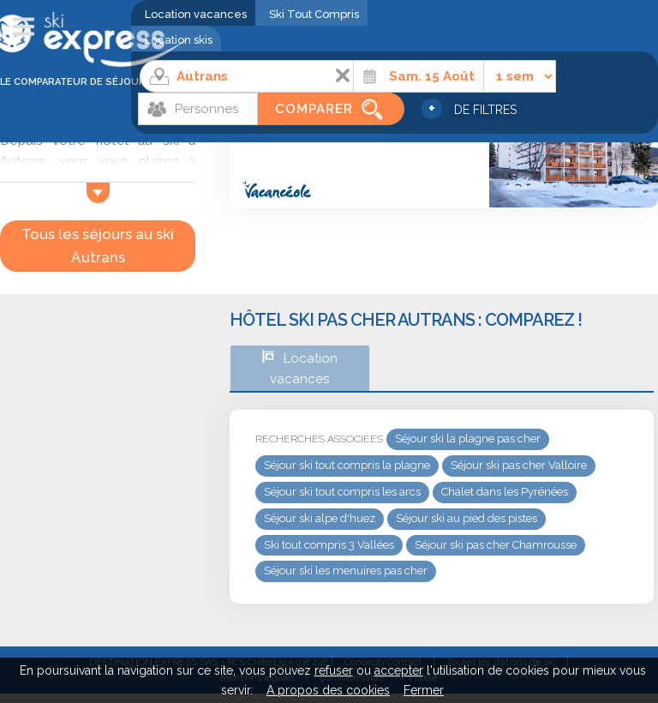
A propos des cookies (328, 690)
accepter (398, 670)
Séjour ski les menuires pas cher (346, 570)
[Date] (418, 76)
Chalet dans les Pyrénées (504, 491)
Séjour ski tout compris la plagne (347, 465)
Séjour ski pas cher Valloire (519, 465)
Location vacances (196, 14)
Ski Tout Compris (314, 14)
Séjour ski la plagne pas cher (468, 438)
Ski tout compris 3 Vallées (329, 544)
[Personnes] (198, 109)
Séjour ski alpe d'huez (319, 518)
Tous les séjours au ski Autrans (97, 245)
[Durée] (519, 76)
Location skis (178, 39)
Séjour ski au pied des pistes (466, 518)
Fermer (424, 690)
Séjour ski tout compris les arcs (342, 491)
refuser (333, 670)
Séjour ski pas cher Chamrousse (496, 544)
